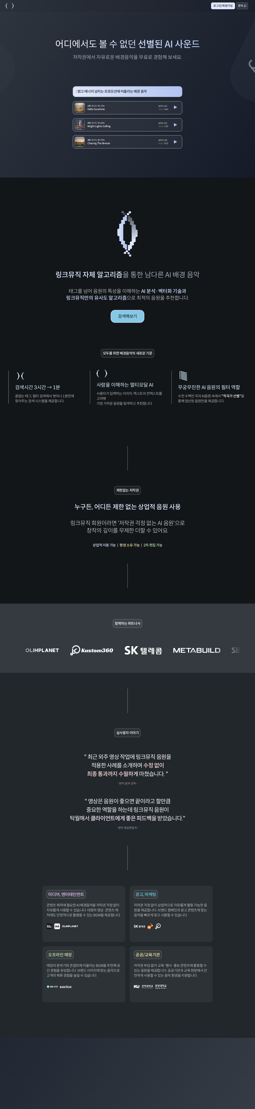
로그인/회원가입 (223, 6)
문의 (242, 6)
